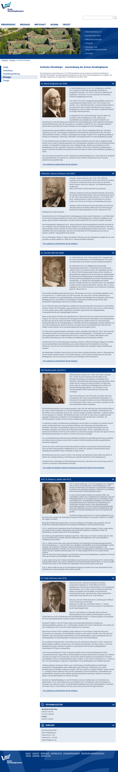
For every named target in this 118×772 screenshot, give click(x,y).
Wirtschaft (40, 24)
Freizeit (67, 24)
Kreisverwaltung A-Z (93, 32)
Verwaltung (7, 70)
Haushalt (89, 53)
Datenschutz (56, 753)
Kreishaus (25, 24)
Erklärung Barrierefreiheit (92, 753)
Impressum (45, 753)
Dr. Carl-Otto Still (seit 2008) (52, 253)
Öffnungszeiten (54, 705)
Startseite (5, 60)
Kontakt (50, 725)
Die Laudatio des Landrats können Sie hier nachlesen (60, 164)
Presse (28, 756)
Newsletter (45, 756)
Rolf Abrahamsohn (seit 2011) (53, 370)
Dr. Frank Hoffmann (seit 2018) (54, 578)
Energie (6, 80)
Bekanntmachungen (93, 39)
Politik (5, 67)
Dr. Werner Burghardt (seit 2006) (54, 84)
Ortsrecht (89, 43)
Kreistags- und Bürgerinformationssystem (96, 48)
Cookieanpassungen (71, 753)
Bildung (54, 24)
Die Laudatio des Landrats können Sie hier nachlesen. (60, 244)
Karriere (36, 756)
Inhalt (28, 753)
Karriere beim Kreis (93, 35)
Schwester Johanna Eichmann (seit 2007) (58, 173)
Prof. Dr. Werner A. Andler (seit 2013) (56, 479)
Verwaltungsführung (11, 74)
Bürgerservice (8, 24)
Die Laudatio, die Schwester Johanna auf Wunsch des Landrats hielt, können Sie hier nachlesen (73, 468)
